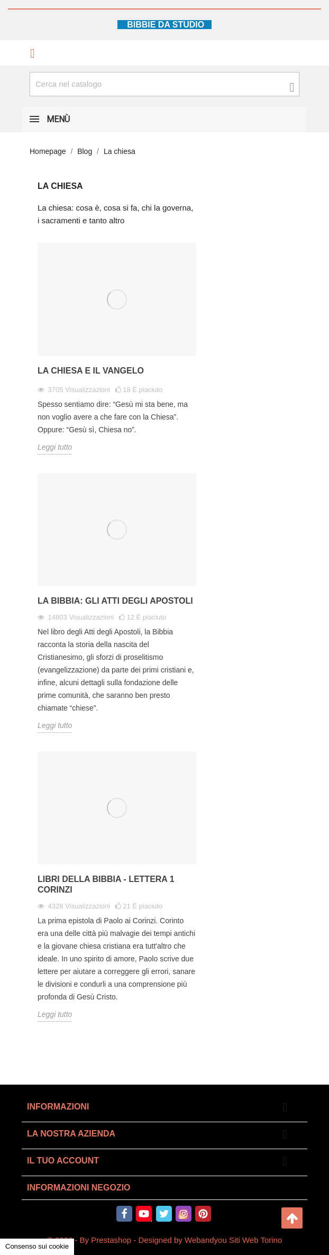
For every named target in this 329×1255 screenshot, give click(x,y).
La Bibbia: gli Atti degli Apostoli (115, 600)
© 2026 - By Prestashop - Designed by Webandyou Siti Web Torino (164, 1239)
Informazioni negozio (79, 1187)
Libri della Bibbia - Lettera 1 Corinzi (106, 884)
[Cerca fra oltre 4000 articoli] (164, 84)
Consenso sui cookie (37, 1246)
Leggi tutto (55, 447)
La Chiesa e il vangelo (91, 370)
